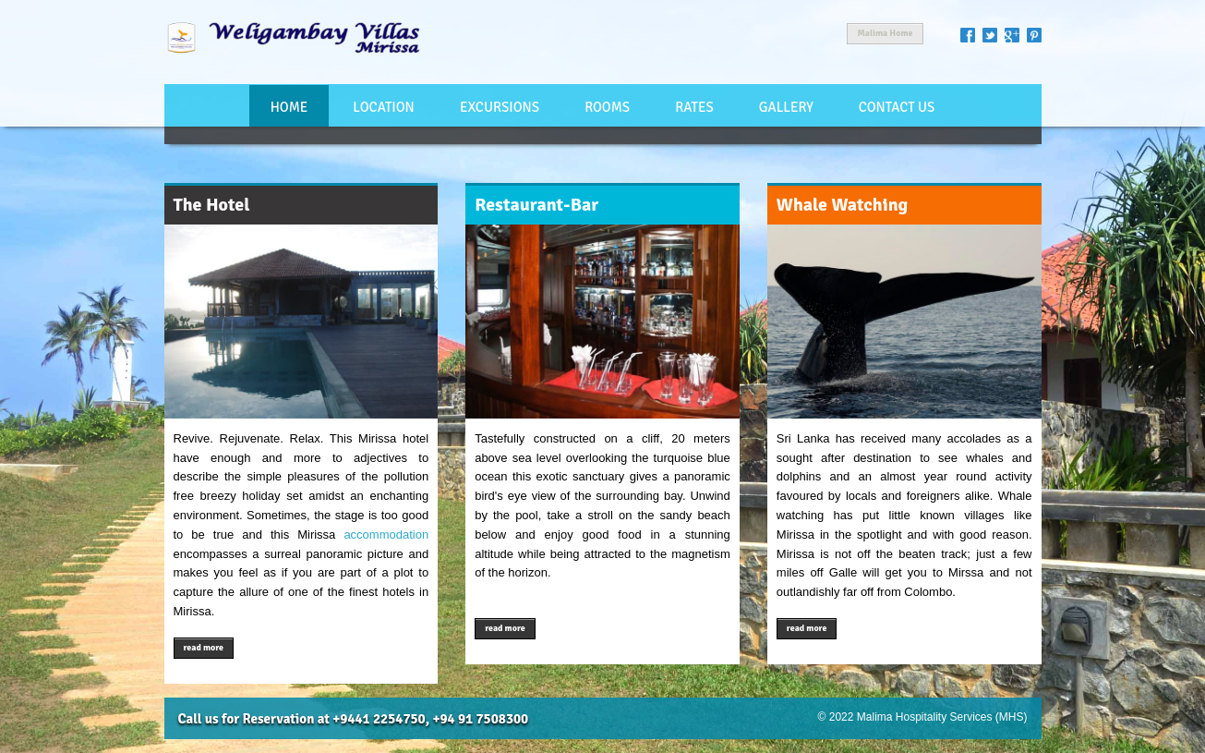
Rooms (607, 107)
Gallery (786, 107)
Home (289, 107)
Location (383, 107)
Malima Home (884, 33)
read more (204, 647)
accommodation (385, 534)
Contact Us (897, 107)
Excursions (499, 107)
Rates (694, 107)
